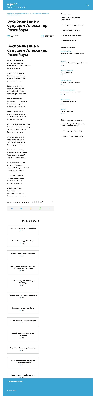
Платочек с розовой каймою (70, 82)
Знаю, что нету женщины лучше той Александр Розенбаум (23, 267)
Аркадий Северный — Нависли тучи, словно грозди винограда (73, 124)
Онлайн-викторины (15, 381)
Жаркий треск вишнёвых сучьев (22, 375)
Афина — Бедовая (67, 111)
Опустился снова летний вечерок (72, 53)
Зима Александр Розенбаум (23, 308)
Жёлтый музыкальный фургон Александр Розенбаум (23, 361)
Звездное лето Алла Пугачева (71, 35)
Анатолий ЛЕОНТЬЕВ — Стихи (71, 92)
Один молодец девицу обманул (72, 131)
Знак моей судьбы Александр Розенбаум (23, 282)
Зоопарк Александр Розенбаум (23, 253)
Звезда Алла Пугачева (68, 40)
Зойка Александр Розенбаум (23, 241)
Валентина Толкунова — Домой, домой (74, 63)
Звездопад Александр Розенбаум (23, 228)
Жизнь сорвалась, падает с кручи (23, 320)
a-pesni (12, 4)
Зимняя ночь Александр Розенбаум (23, 295)
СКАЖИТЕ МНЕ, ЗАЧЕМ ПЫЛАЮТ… (72, 136)
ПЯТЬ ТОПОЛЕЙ (66, 72)
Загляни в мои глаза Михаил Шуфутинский (70, 18)
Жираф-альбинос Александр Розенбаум (23, 334)
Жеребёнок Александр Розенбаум (23, 348)
